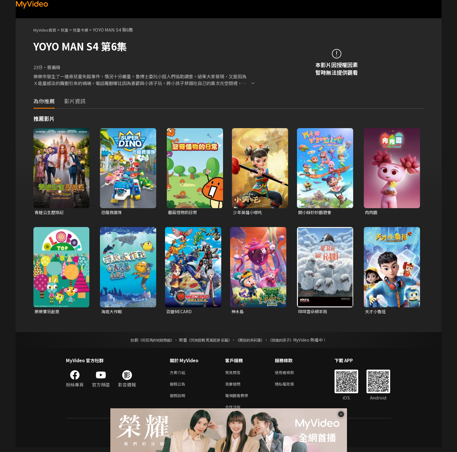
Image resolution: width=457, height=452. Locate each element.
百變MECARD (179, 312)
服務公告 (179, 386)
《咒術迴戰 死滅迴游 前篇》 (208, 341)
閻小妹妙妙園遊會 (316, 212)
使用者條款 (289, 374)
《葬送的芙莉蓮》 (254, 341)
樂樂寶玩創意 (48, 312)
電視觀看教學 (238, 399)
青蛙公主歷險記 (50, 212)
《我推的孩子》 (289, 341)
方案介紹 (179, 374)
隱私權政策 (289, 386)
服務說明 (179, 399)
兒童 (69, 30)
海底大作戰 (112, 312)
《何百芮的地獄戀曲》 (148, 341)
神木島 (238, 312)
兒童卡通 (87, 30)
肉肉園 (371, 212)
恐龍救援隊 (112, 212)
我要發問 (234, 386)
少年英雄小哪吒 (248, 212)
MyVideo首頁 (46, 30)
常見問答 (234, 374)
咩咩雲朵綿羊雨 (313, 312)
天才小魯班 (376, 312)
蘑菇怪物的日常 (183, 212)
